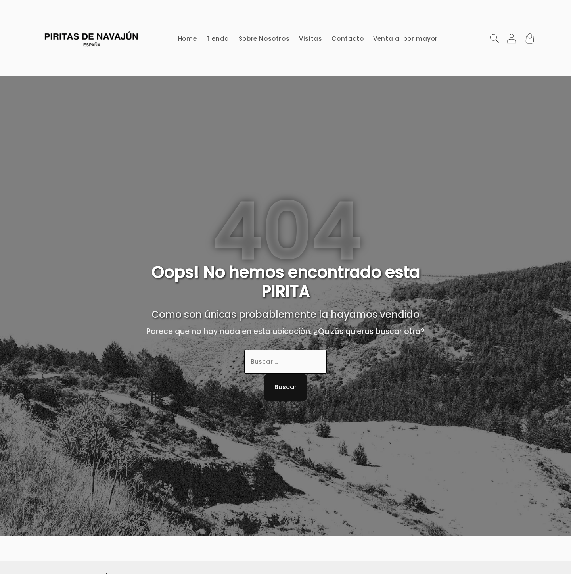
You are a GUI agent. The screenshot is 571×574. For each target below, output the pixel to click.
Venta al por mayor (405, 39)
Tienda (217, 39)
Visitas (310, 39)
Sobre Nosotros (264, 39)
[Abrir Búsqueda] (494, 38)
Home (187, 39)
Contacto (347, 39)
